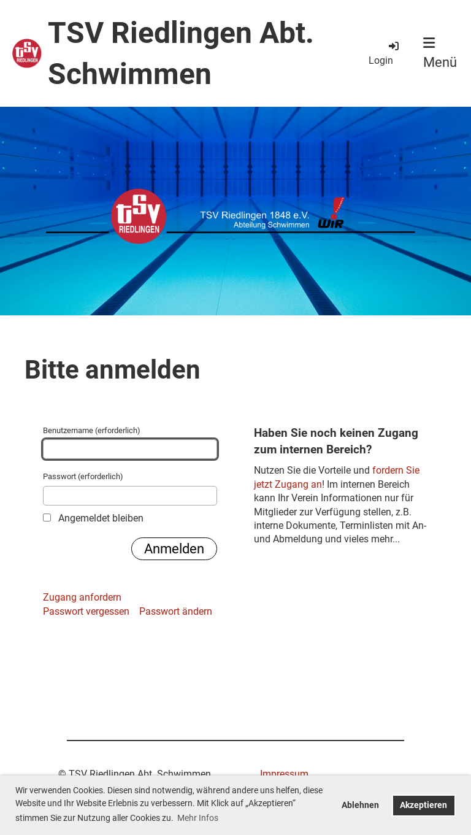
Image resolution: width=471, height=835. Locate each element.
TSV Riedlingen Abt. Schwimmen (181, 53)
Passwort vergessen (86, 611)
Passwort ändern (175, 611)
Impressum (284, 774)
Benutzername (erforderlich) (130, 442)
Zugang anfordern (82, 597)
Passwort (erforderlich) (130, 488)
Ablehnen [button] (360, 805)
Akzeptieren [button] (423, 805)
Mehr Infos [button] (197, 818)
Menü (440, 53)
